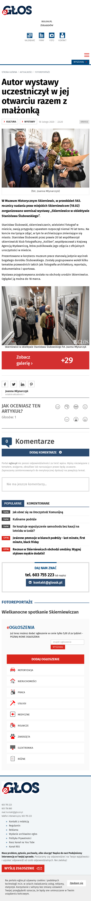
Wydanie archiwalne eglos (23, 834)
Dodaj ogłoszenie (45, 659)
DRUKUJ (84, 122)
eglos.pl (47, 21)
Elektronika (20, 747)
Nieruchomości (22, 681)
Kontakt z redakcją (19, 821)
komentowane (38, 503)
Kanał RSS (14, 846)
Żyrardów (47, 25)
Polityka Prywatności (20, 838)
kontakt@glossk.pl (45, 583)
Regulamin (14, 825)
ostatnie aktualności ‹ (15, 394)
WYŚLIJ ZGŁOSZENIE (19, 868)
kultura (10, 121)
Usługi (17, 703)
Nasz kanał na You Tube (22, 842)
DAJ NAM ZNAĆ (46, 568)
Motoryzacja (20, 670)
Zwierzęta (19, 736)
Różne (16, 758)
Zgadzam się (78, 883)
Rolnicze (18, 725)
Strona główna (9, 72)
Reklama (13, 829)
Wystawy (28, 121)
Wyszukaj (80, 62)
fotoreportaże (42, 72)
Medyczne (19, 714)
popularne (13, 503)
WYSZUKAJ (58, 646)
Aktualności (26, 72)
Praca (16, 692)
